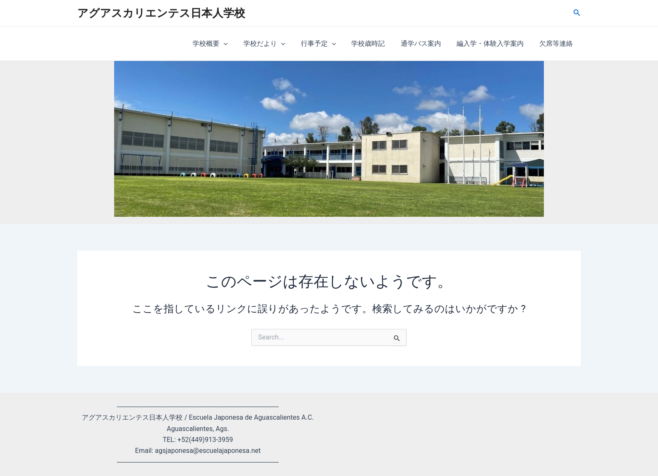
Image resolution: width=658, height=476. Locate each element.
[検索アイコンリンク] (577, 13)
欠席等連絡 (557, 43)
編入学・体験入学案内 (493, 43)
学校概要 (224, 43)
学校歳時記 (376, 43)
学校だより (277, 43)
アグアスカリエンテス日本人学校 (161, 13)
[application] (238, 43)
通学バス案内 (426, 43)
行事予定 (328, 43)
